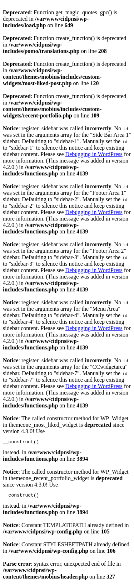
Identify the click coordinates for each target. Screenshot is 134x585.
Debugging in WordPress (94, 154)
